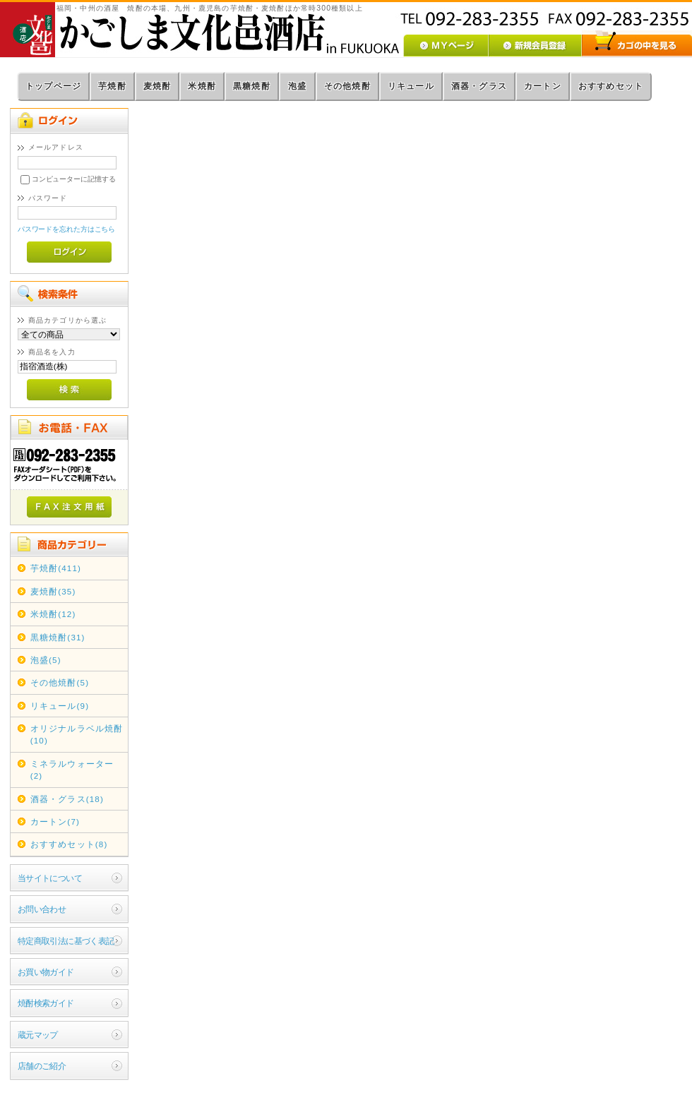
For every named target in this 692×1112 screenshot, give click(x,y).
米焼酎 (202, 86)
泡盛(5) (45, 659)
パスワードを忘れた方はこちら (67, 229)
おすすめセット (610, 86)
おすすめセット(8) (69, 844)
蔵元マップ (38, 1034)
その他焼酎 (347, 86)
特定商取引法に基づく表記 (66, 940)
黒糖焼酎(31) (57, 637)
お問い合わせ (42, 909)
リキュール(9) (59, 705)
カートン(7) (55, 821)
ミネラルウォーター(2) (72, 769)
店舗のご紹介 (42, 1065)
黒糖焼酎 (251, 86)
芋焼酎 (112, 86)
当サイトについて (50, 878)
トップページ (53, 86)
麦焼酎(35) (53, 591)
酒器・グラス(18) (67, 798)
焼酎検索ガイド (46, 1003)
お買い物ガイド (46, 971)
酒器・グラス (479, 86)
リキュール (411, 86)
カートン (542, 86)
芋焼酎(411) (55, 568)
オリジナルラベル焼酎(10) (77, 734)
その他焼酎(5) (59, 682)
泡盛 (297, 86)
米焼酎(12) (53, 613)
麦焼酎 (157, 86)
